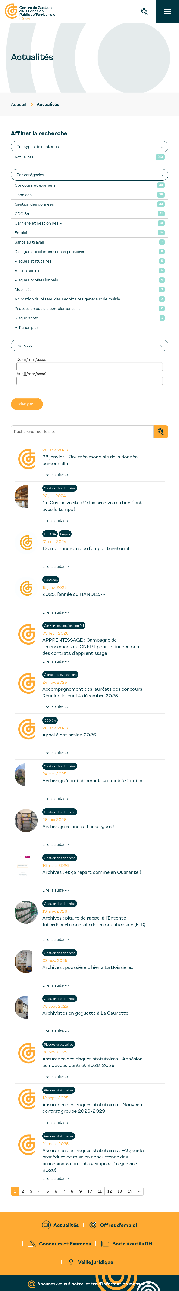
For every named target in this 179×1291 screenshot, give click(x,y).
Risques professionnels (36, 280)
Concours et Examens (65, 1243)
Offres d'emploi (118, 1225)
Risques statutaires (33, 261)
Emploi (21, 232)
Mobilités (23, 289)
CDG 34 (22, 213)
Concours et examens (35, 185)
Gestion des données (34, 204)
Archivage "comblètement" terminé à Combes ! (94, 780)
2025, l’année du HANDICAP (74, 594)
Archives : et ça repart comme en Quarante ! (91, 872)
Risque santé (27, 317)
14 (130, 1191)
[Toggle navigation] (167, 11)
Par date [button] (25, 345)
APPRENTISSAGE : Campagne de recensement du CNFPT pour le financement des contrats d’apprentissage (91, 646)
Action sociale (28, 270)
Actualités (24, 156)
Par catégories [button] (30, 174)
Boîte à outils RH (132, 1243)
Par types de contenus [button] (38, 146)
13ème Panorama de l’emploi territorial (85, 548)
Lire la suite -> (55, 474)
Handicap (23, 194)
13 (120, 1191)
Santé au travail (29, 242)
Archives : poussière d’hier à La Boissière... (88, 967)
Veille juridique (95, 1262)
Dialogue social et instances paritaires (50, 251)
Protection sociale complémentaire (48, 308)
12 (109, 1191)
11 (100, 1191)
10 (90, 1191)
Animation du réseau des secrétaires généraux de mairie (67, 298)
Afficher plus (27, 327)
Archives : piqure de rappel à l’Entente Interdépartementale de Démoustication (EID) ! (93, 924)
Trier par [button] (25, 404)
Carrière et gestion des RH (40, 223)
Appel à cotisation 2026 (69, 735)
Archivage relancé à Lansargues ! (78, 826)
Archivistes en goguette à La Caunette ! (86, 1013)
